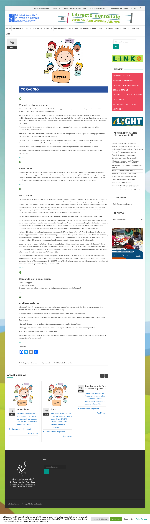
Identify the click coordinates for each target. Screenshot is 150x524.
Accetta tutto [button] (115, 519)
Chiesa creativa (75, 28)
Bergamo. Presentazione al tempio (124, 173)
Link (8, 34)
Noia (53, 409)
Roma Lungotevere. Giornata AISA (124, 158)
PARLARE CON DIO (134, 95)
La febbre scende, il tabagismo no (124, 176)
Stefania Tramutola (64, 363)
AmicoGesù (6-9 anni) (78, 8)
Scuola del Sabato (41, 28)
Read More (33, 433)
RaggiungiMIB (60, 28)
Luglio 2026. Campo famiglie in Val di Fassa (127, 149)
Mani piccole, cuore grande (121, 182)
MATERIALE (119, 99)
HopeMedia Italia (31, 504)
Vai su (21, 157)
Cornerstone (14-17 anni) (119, 8)
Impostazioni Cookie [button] (100, 519)
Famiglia (87, 28)
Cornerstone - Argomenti (40, 363)
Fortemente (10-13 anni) (98, 8)
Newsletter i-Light (131, 28)
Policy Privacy (141, 519)
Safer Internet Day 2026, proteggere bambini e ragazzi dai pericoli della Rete (126, 186)
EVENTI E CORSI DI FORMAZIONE (126, 86)
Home (8, 28)
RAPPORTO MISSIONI (123, 75)
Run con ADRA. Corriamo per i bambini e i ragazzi (127, 166)
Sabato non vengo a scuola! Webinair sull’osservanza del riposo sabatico (125, 162)
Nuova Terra (23, 409)
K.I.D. (27, 28)
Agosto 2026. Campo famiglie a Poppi (125, 146)
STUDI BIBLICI (118, 95)
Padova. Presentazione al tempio (124, 152)
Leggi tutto (128, 519)
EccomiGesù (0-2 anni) (41, 8)
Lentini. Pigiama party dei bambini (124, 143)
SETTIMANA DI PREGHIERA (124, 80)
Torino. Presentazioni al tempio (123, 179)
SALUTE (134, 104)
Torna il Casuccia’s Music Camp (123, 155)
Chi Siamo (16, 28)
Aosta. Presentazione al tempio (123, 170)
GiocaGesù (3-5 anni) (60, 8)
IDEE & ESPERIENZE (120, 104)
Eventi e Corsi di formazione (105, 28)
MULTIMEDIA (118, 109)
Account (134, 8)
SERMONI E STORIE (120, 90)
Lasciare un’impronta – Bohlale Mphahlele (127, 190)
